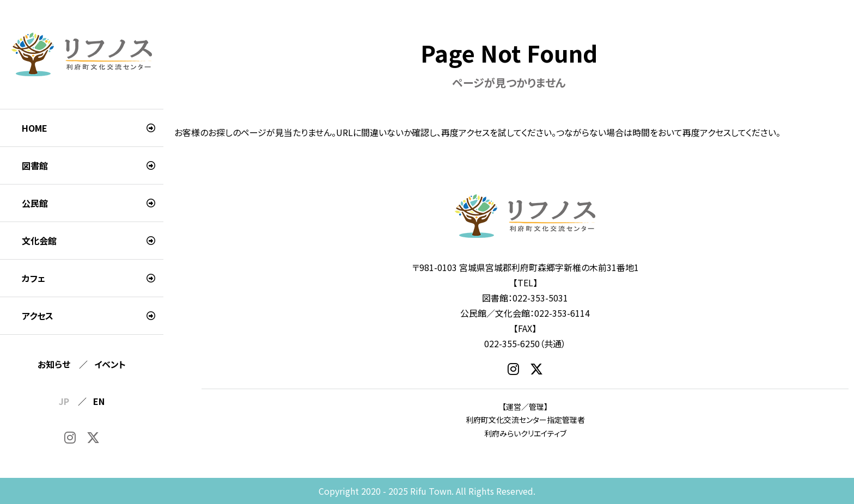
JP (64, 401)
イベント (110, 364)
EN (99, 401)
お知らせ (54, 364)
